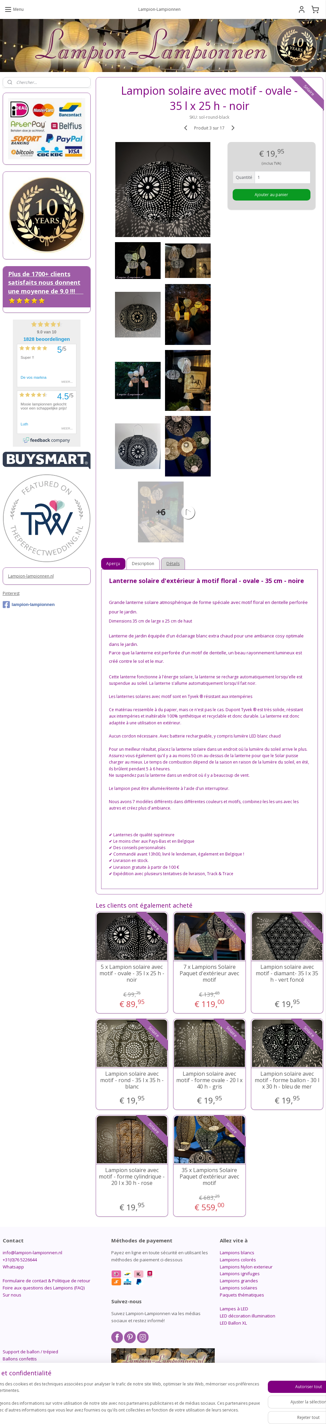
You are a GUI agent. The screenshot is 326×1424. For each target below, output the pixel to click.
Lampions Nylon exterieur (246, 1267)
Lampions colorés (238, 1260)
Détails (173, 563)
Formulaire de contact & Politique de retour (46, 1281)
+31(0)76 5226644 (20, 1260)
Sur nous (12, 1295)
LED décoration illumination (247, 1316)
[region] (118, 1400)
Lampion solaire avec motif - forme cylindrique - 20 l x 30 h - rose (132, 1177)
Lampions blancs (237, 1253)
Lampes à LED (234, 1309)
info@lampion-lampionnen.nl (32, 1253)
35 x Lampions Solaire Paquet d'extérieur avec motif (209, 1177)
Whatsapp (13, 1267)
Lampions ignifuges (240, 1273)
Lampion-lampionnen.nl (31, 576)
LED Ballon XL (233, 1323)
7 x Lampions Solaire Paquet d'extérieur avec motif (209, 973)
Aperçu (113, 563)
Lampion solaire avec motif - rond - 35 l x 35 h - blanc (132, 1080)
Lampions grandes (239, 1281)
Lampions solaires (238, 1288)
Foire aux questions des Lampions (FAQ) (44, 1288)
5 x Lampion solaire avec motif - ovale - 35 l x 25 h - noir (131, 973)
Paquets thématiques (242, 1295)
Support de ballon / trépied (30, 1352)
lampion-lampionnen (29, 605)
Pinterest (11, 593)
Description (143, 563)
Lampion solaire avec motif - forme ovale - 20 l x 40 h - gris (210, 1080)
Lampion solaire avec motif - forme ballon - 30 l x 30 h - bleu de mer (287, 1080)
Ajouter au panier (271, 194)
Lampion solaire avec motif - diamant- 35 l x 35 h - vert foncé (287, 973)
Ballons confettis (20, 1359)
